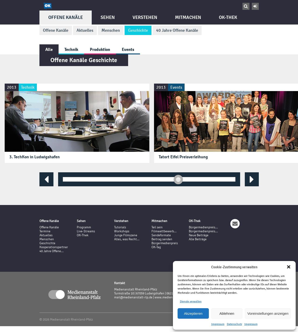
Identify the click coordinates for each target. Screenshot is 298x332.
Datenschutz (234, 324)
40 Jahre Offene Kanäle (177, 30)
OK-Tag (156, 247)
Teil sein (157, 227)
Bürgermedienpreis (164, 243)
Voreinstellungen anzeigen (267, 313)
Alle (49, 49)
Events (128, 49)
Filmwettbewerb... (164, 231)
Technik (71, 49)
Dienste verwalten (191, 301)
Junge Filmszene (125, 235)
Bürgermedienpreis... (203, 227)
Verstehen (145, 17)
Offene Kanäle (65, 17)
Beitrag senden (161, 239)
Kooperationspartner (53, 247)
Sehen (108, 17)
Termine (44, 231)
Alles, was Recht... (127, 239)
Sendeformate (161, 235)
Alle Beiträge (198, 239)
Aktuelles (85, 30)
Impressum (217, 324)
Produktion (100, 49)
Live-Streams (86, 231)
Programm (84, 227)
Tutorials (120, 227)
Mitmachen (188, 17)
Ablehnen (226, 313)
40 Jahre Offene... (51, 251)
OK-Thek (228, 17)
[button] (288, 267)
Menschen (111, 30)
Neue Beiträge (198, 235)
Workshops (121, 231)
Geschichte (138, 30)
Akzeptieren (193, 313)
